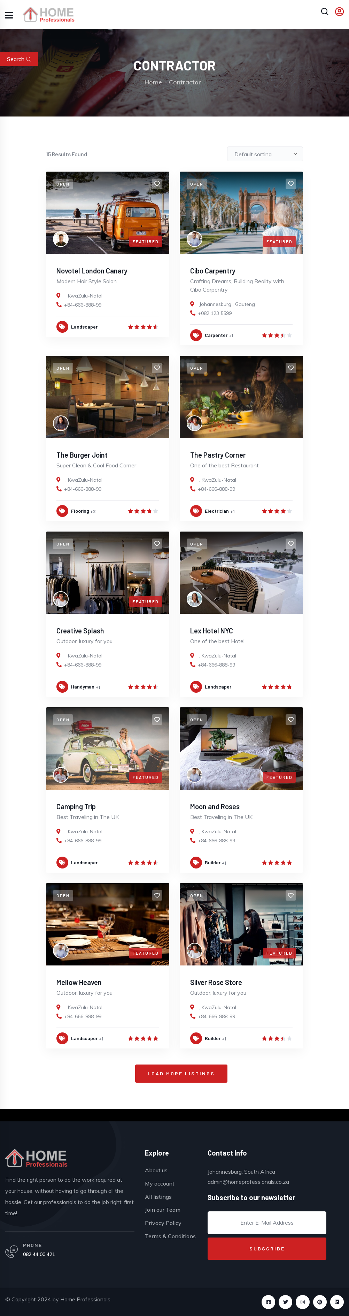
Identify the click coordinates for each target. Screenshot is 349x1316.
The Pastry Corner (218, 455)
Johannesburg (215, 304)
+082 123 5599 (215, 313)
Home (153, 82)
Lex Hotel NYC (211, 630)
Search (19, 58)
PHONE (32, 1245)
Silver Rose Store (216, 982)
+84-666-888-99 (82, 305)
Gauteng (245, 304)
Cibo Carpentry (212, 270)
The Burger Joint (82, 455)
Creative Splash (80, 630)
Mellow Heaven (79, 982)
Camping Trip (76, 806)
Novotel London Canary (91, 270)
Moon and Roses (215, 806)
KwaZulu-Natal (85, 296)
